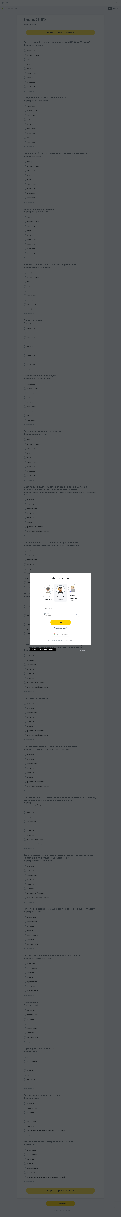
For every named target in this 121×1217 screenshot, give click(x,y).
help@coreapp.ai (55, 640)
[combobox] (85, 650)
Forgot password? (60, 628)
